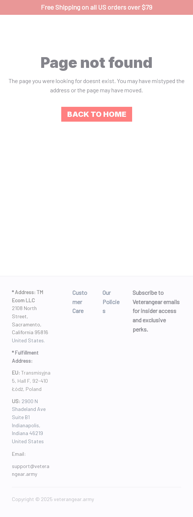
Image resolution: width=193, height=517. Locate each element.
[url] (32, 470)
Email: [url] (19, 454)
